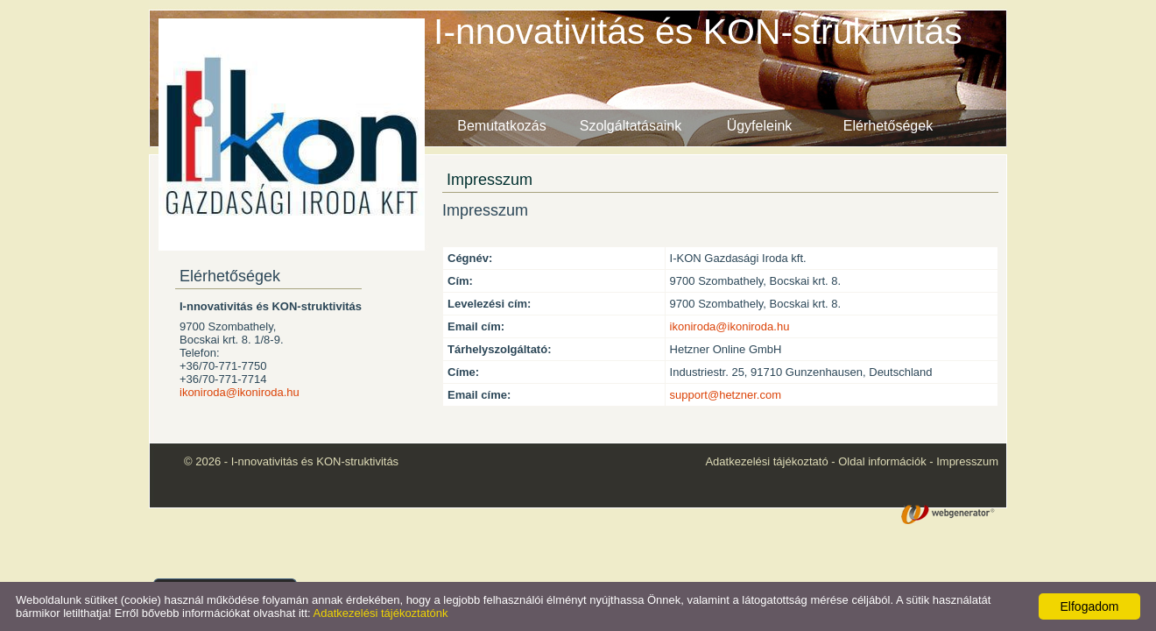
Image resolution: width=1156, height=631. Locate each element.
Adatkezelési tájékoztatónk (381, 613)
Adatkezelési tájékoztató (766, 461)
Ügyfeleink (760, 125)
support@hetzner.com (725, 394)
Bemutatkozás (501, 125)
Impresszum (967, 461)
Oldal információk (882, 461)
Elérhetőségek (888, 125)
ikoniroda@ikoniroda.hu (240, 392)
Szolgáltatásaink (631, 125)
